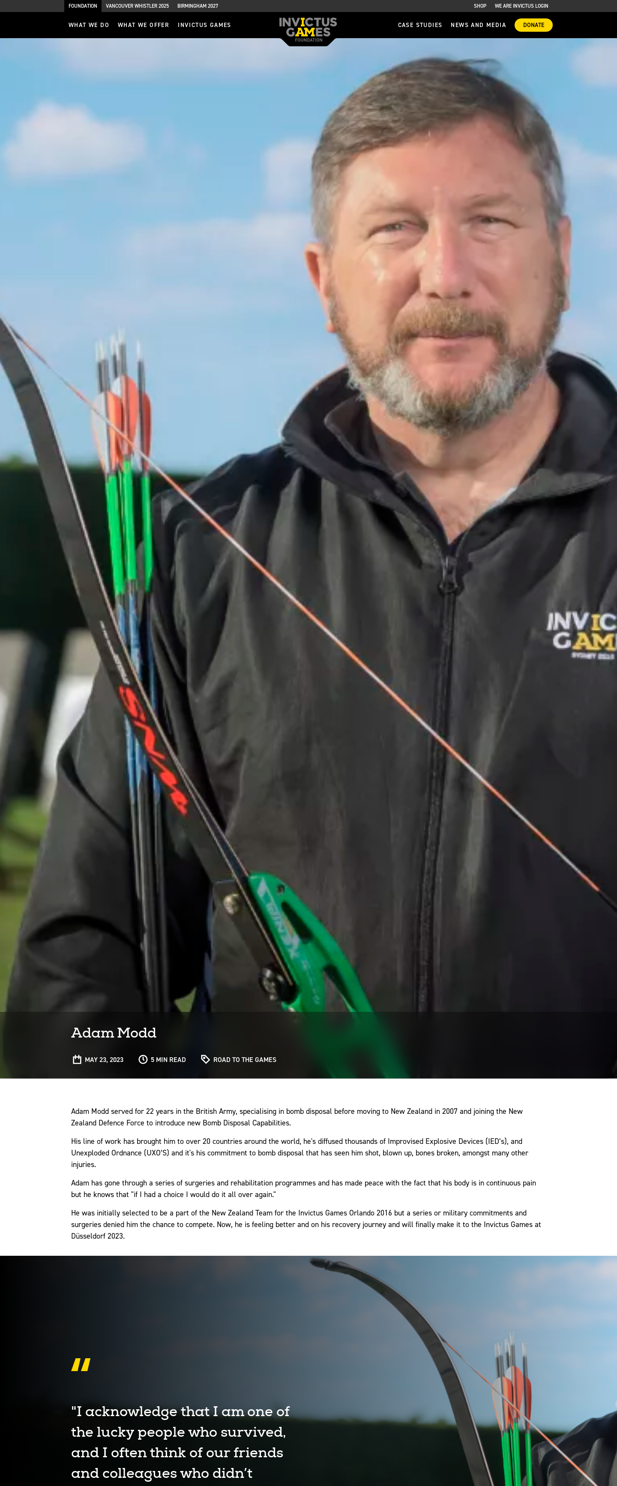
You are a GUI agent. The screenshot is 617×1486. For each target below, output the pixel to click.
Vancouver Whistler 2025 (137, 6)
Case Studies (420, 25)
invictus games (204, 25)
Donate (533, 25)
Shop (480, 6)
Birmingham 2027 (197, 6)
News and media (478, 25)
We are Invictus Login (521, 6)
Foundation (83, 6)
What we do (89, 25)
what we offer (143, 25)
